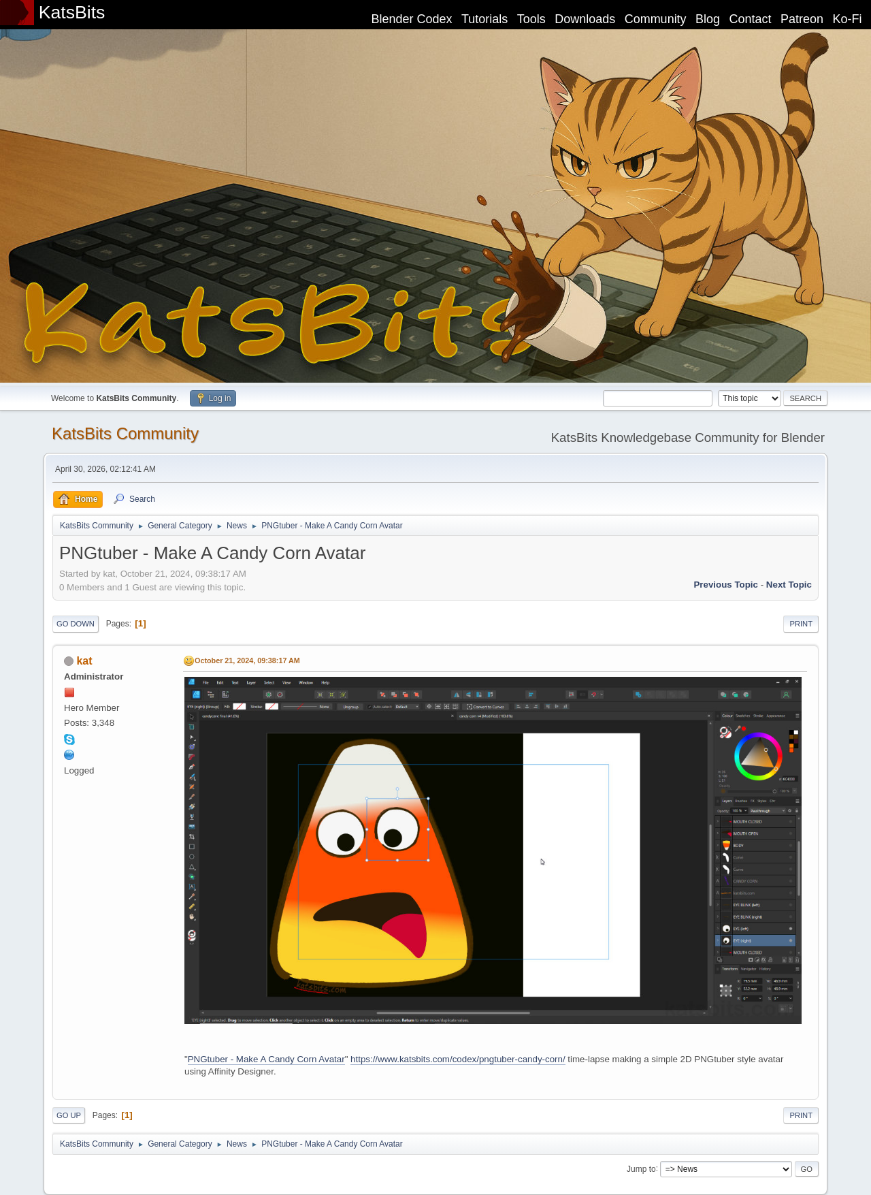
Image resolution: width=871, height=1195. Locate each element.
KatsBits (72, 12)
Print (800, 624)
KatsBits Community (125, 433)
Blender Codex (411, 19)
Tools (531, 19)
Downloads (585, 19)
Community (656, 19)
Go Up (68, 1115)
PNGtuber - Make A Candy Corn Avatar (266, 1059)
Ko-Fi (847, 19)
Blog (707, 19)
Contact (750, 19)
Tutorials (484, 19)
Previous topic (725, 584)
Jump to (641, 1168)
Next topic (789, 584)
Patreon (801, 19)
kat (84, 661)
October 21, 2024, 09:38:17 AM (247, 660)
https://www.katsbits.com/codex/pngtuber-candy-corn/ (457, 1059)
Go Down (75, 624)
